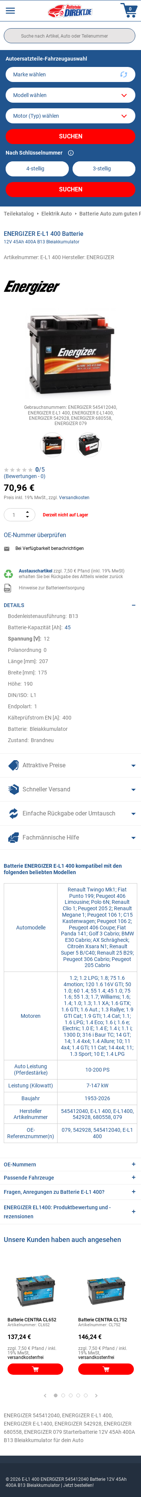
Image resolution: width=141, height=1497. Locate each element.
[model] (70, 95)
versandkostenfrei (26, 1357)
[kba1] (37, 168)
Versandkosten (74, 497)
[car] (70, 115)
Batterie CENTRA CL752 (102, 1319)
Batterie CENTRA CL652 (32, 1319)
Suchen (70, 136)
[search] (69, 35)
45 (68, 627)
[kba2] (104, 168)
